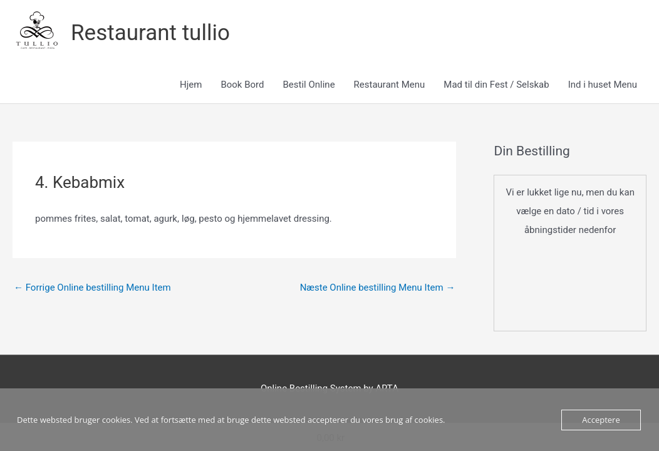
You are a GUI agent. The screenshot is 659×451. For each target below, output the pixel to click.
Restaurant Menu (389, 84)
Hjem (191, 84)
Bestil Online (309, 84)
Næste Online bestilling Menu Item (377, 287)
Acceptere (601, 419)
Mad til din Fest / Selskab (496, 84)
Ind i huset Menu (602, 84)
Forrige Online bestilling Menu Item (92, 287)
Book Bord (242, 84)
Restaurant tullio (150, 33)
